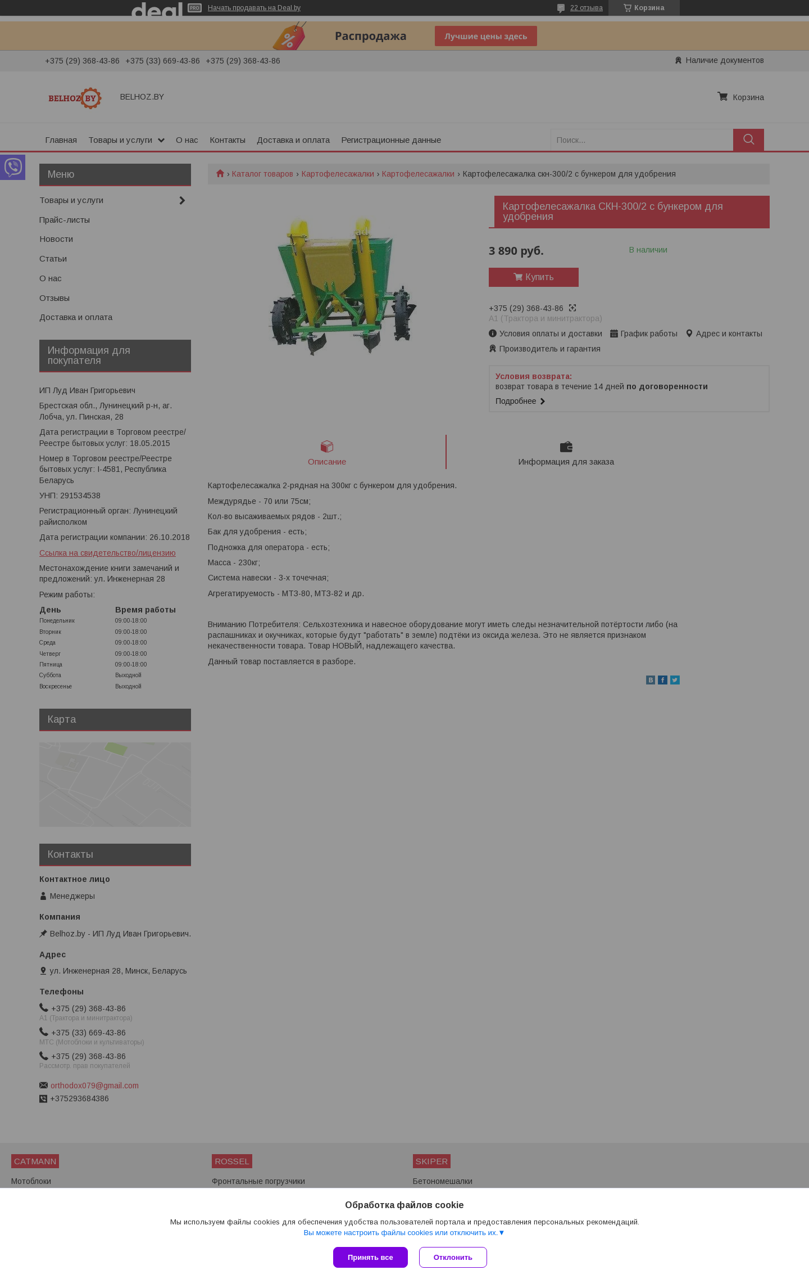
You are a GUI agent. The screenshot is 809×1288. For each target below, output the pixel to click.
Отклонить (453, 1257)
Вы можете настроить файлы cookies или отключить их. (400, 1232)
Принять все (370, 1257)
